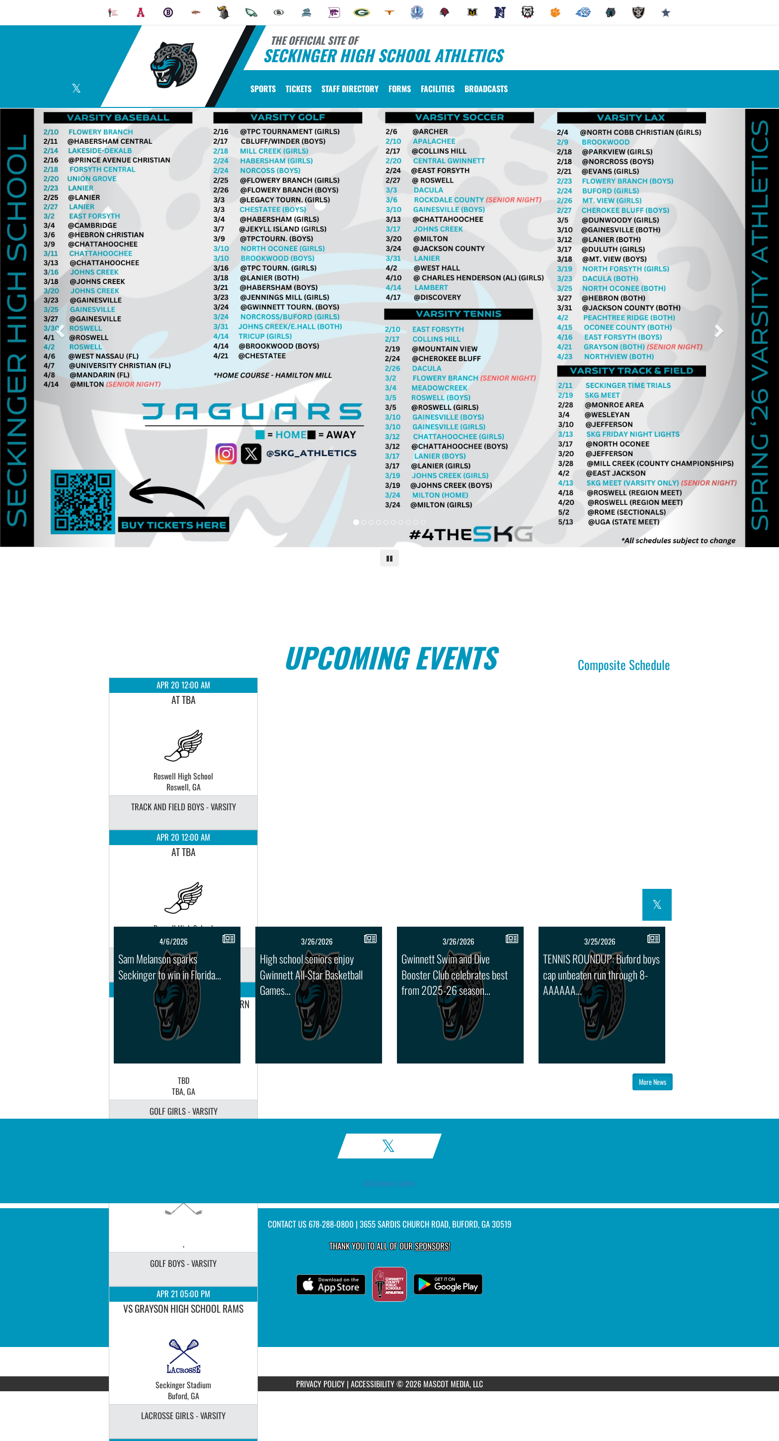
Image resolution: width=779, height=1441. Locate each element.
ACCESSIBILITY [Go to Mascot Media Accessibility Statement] (372, 1384)
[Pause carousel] (389, 558)
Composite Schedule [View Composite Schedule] (624, 664)
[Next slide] (720, 327)
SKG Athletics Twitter (389, 1183)
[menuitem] (113, 12)
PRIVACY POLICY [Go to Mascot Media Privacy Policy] (320, 1384)
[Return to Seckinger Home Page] (173, 65)
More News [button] (652, 1081)
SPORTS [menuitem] (263, 89)
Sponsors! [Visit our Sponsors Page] (432, 1246)
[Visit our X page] (76, 89)
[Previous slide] (58, 327)
